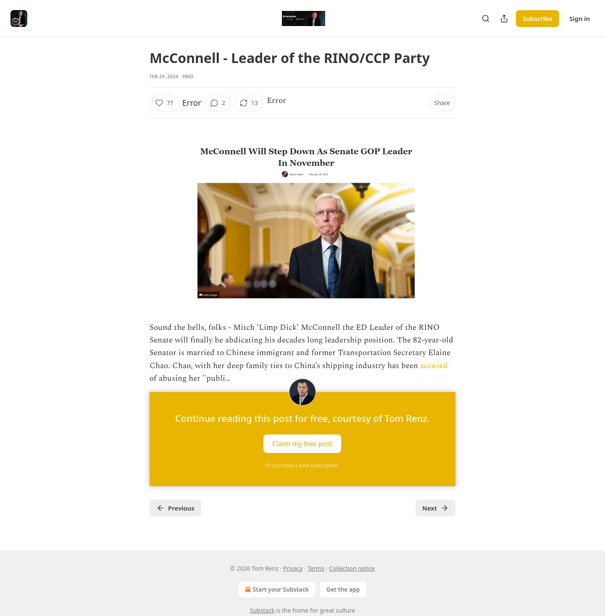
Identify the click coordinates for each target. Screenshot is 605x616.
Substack (262, 610)
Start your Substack (275, 589)
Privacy (293, 568)
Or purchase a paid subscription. (303, 465)
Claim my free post (302, 443)
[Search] (485, 18)
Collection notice (352, 568)
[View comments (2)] (218, 103)
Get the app (343, 589)
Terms (316, 568)
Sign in (579, 18)
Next (435, 508)
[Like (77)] (164, 103)
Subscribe (537, 18)
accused (434, 366)
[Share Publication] (504, 18)
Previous (175, 508)
